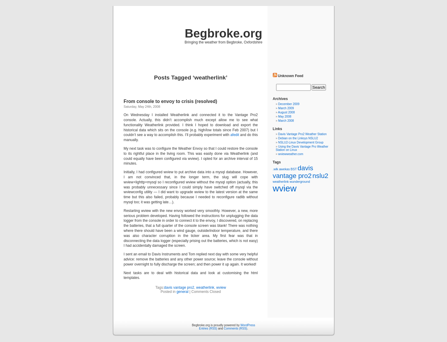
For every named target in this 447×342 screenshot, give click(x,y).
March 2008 (286, 120)
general (182, 292)
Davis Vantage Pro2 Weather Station (302, 134)
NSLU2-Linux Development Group (301, 142)
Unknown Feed (290, 76)
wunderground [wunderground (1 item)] (300, 181)
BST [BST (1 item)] (294, 169)
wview (221, 287)
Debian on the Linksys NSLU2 (298, 138)
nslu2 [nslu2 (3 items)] (320, 175)
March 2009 (286, 108)
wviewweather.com (290, 154)
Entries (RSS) (208, 328)
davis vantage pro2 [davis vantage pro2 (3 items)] (293, 171)
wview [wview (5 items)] (285, 188)
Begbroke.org (223, 33)
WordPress (247, 325)
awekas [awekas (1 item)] (284, 169)
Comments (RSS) (235, 328)
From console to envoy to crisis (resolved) (170, 101)
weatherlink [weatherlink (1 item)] (281, 181)
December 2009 (288, 104)
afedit (234, 135)
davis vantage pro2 (179, 287)
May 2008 (284, 116)
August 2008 (286, 112)
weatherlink (205, 287)
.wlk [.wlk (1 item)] (275, 169)
